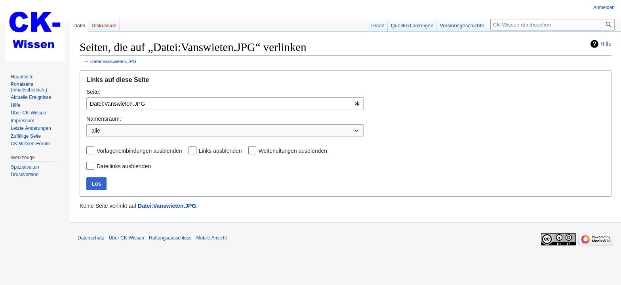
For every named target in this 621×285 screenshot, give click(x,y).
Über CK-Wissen (126, 238)
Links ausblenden (220, 151)
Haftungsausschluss (170, 238)
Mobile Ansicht (211, 238)
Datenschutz (91, 238)
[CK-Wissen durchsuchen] (552, 24)
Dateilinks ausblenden (124, 166)
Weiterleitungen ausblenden (293, 151)
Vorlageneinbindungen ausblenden (139, 151)
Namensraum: (103, 119)
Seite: (93, 92)
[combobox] (225, 103)
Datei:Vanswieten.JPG (113, 61)
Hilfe (605, 44)
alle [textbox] (95, 130)
